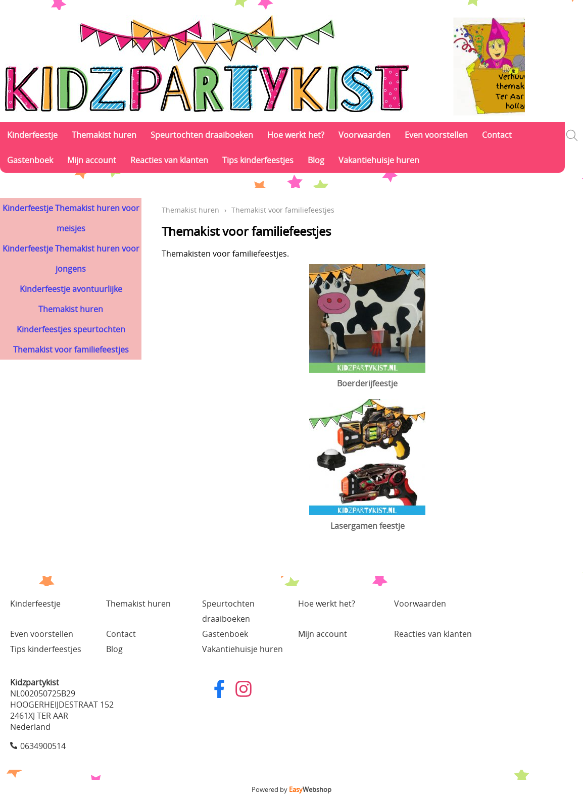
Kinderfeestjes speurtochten (71, 329)
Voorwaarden (364, 134)
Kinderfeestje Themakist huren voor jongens (71, 258)
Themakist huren (104, 134)
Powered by (291, 789)
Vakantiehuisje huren (378, 160)
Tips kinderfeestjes (258, 160)
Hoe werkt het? (295, 134)
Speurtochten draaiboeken (202, 134)
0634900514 (43, 746)
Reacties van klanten (169, 160)
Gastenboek (30, 160)
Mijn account (91, 160)
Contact (497, 134)
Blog (316, 160)
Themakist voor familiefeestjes (71, 349)
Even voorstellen (436, 134)
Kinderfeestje (32, 134)
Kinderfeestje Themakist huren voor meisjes (71, 218)
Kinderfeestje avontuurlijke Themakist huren (71, 299)
